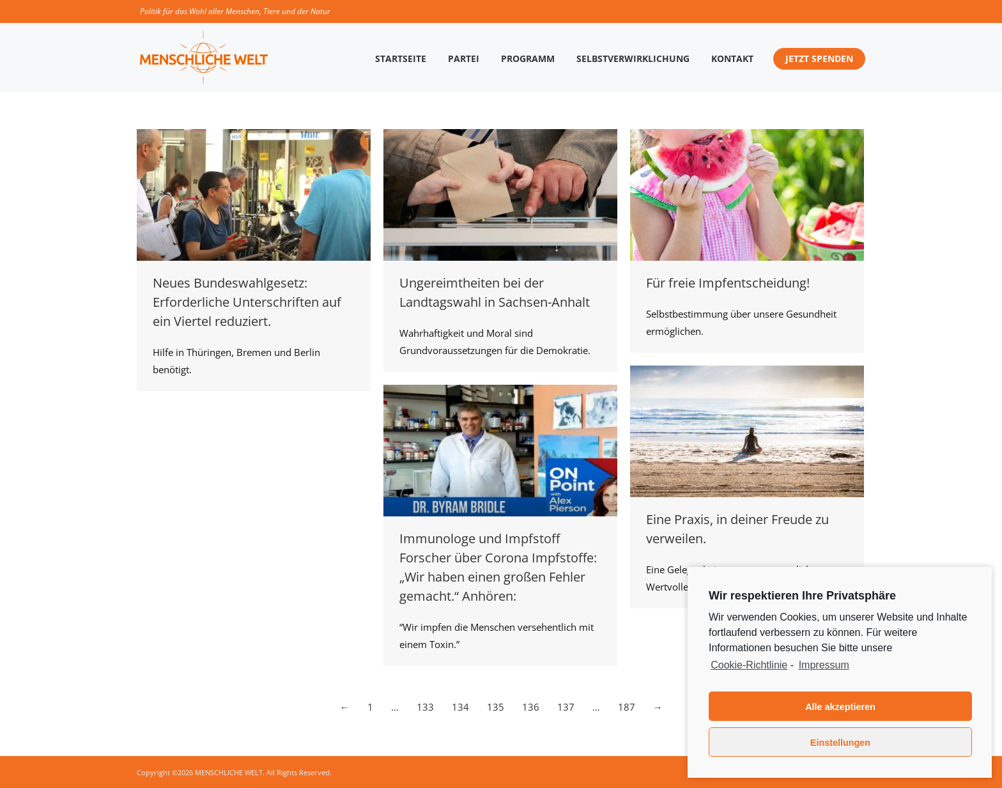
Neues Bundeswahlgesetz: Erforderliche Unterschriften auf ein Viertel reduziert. (247, 302)
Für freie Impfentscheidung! (728, 282)
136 (530, 706)
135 (495, 706)
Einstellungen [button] (840, 743)
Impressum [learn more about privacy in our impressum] (824, 665)
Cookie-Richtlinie (749, 665)
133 (425, 706)
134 (460, 706)
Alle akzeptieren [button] (840, 707)
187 (626, 706)
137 (565, 706)
